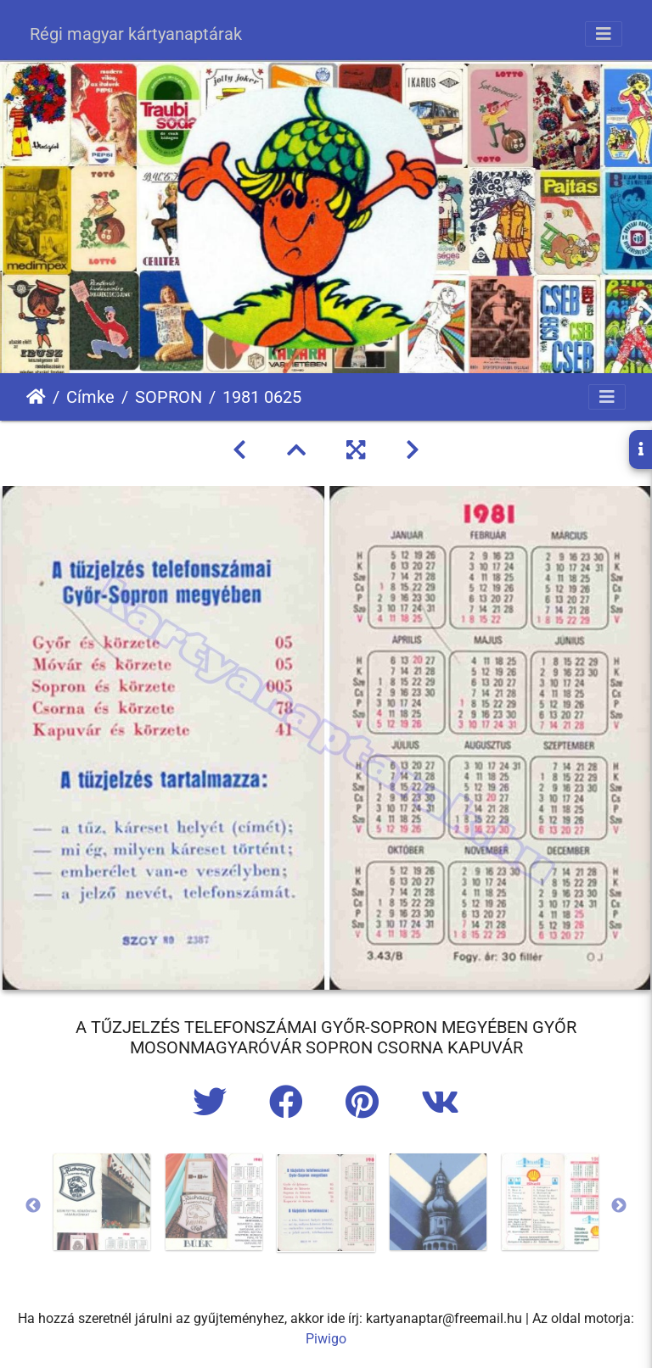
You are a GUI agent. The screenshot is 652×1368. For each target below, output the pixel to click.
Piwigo (326, 1339)
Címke (90, 397)
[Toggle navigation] (603, 34)
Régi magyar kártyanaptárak (136, 34)
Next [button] (618, 1206)
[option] (102, 1202)
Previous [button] (33, 1206)
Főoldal (36, 397)
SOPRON (168, 397)
